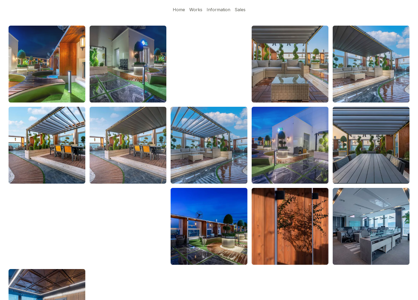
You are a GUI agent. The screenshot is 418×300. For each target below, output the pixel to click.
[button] (47, 145)
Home (179, 9)
